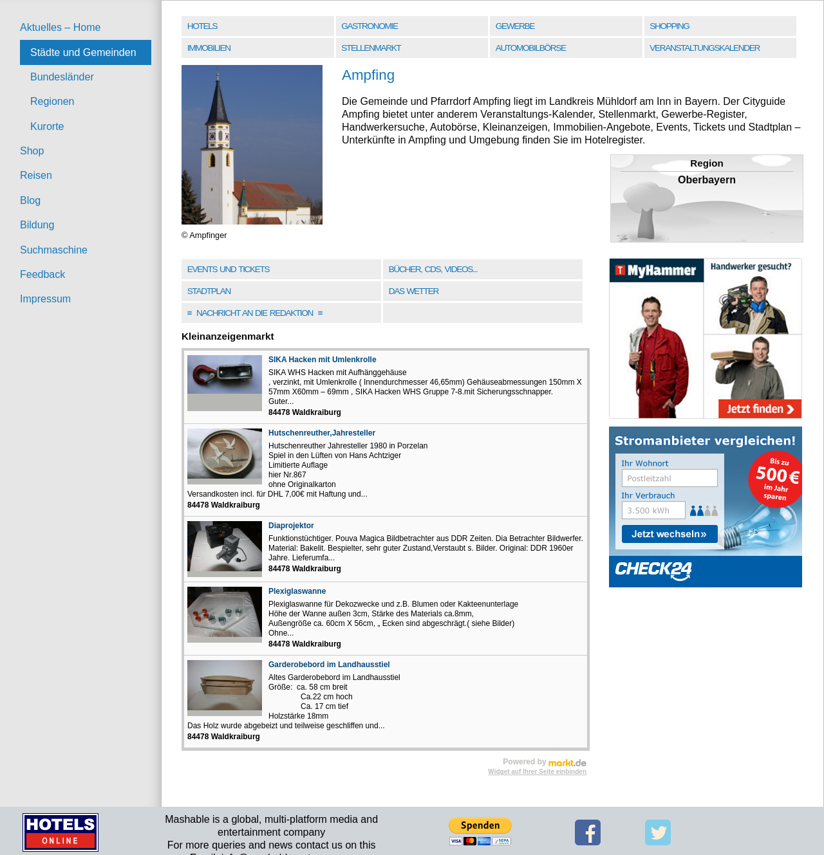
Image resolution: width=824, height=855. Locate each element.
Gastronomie (369, 26)
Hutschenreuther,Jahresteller (321, 432)
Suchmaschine (54, 249)
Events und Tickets (228, 269)
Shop (32, 150)
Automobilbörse (531, 48)
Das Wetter (413, 291)
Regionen (52, 101)
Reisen (36, 175)
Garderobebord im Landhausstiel (329, 664)
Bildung (37, 224)
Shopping (669, 26)
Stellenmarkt (370, 48)
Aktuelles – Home (60, 27)
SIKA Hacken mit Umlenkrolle (322, 359)
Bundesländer (62, 76)
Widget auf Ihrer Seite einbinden (537, 771)
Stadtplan (208, 291)
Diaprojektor (291, 525)
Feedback (42, 274)
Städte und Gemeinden (83, 52)
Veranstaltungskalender (705, 48)
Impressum (45, 298)
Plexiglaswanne (297, 591)
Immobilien (208, 48)
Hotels (202, 26)
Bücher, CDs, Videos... (433, 269)
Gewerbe (515, 26)
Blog (30, 200)
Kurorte (47, 126)
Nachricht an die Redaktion (255, 313)
